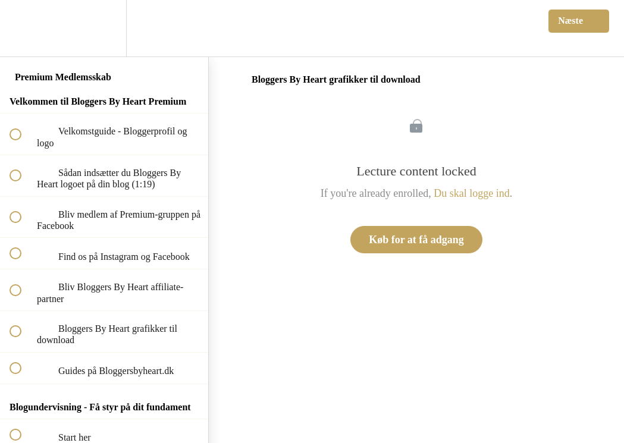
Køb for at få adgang (416, 240)
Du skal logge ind (472, 193)
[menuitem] (104, 28)
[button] (22, 28)
